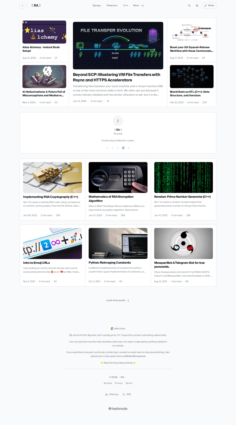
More (138, 6)
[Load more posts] (118, 300)
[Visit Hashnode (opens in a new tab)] (118, 408)
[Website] (123, 148)
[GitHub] (107, 148)
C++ (125, 6)
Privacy (119, 383)
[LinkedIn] (112, 148)
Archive (108, 383)
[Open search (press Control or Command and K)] (189, 6)
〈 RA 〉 (36, 5)
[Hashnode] (128, 148)
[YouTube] (118, 148)
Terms (129, 383)
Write (209, 6)
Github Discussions (135, 356)
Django (97, 6)
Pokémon (112, 6)
